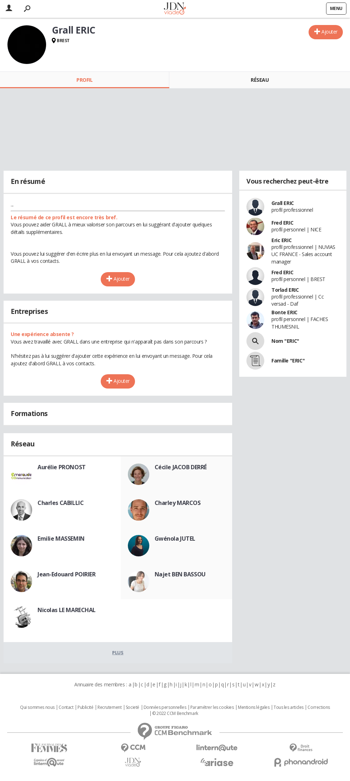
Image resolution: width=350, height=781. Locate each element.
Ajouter (329, 31)
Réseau (260, 79)
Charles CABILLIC (61, 503)
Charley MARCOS (178, 503)
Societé (132, 707)
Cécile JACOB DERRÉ (181, 467)
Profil (84, 79)
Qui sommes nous (37, 707)
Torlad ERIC (285, 289)
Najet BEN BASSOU (180, 574)
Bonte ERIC (284, 312)
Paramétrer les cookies (212, 707)
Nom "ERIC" (285, 340)
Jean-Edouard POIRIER (67, 574)
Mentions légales (253, 707)
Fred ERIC (282, 222)
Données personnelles (165, 707)
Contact (66, 707)
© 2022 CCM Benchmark (175, 713)
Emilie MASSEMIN (61, 538)
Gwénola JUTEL (175, 538)
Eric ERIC (281, 240)
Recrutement (109, 707)
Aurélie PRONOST (62, 467)
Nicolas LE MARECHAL (67, 610)
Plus (117, 652)
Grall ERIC (282, 203)
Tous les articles (289, 707)
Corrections (319, 707)
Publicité (85, 707)
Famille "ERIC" (288, 360)
